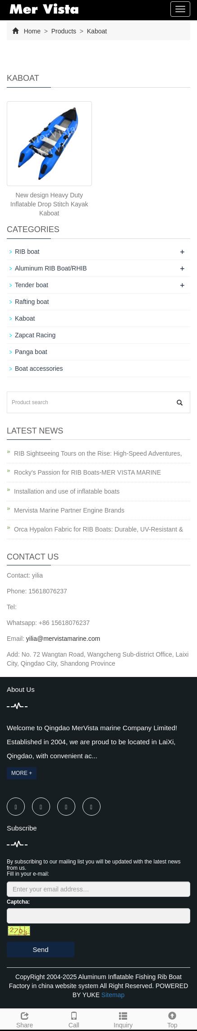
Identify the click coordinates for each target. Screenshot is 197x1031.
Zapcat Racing (35, 335)
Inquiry (123, 1019)
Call (73, 1019)
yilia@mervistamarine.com (63, 638)
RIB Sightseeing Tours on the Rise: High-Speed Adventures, (98, 453)
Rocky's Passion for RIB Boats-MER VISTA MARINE (87, 472)
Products (64, 31)
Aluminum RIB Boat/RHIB (51, 268)
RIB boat (27, 251)
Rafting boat (32, 301)
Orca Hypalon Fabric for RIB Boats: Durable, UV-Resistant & (98, 529)
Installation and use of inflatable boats (66, 491)
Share (24, 1019)
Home (32, 31)
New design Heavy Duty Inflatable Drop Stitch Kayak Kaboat (49, 204)
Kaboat (96, 31)
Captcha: (18, 902)
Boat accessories (39, 368)
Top (172, 1019)
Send (40, 949)
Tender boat (31, 285)
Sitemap (112, 994)
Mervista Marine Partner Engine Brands (69, 510)
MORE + (21, 773)
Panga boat (31, 351)
